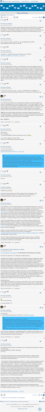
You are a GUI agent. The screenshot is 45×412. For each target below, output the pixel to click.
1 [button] (41, 17)
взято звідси (31, 315)
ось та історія (4, 225)
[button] (40, 17)
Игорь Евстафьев (9, 15)
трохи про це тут (4, 212)
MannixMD (14, 404)
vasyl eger (5, 34)
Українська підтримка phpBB (28, 406)
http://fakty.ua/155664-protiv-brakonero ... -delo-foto (12, 391)
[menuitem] (42, 401)
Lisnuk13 (5, 19)
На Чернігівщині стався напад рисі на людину (12, 249)
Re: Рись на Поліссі (6, 23)
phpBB (27, 404)
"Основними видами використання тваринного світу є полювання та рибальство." (20, 232)
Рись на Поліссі (22, 13)
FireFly (5, 340)
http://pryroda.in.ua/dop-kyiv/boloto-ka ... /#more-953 (12, 151)
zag (13, 15)
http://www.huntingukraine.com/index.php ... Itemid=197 (13, 55)
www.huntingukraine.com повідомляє (9, 252)
